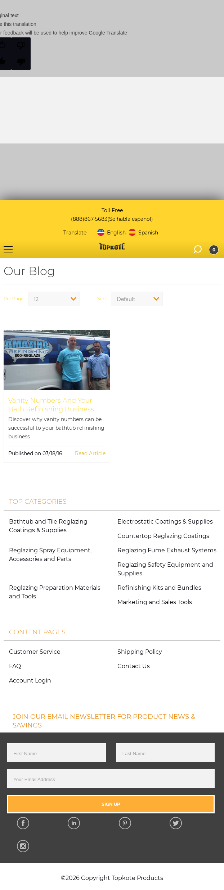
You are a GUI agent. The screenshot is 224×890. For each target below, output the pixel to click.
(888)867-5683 (89, 219)
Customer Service (35, 651)
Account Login (30, 680)
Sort (101, 298)
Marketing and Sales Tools (154, 602)
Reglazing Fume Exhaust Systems (166, 550)
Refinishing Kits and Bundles (159, 587)
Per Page (13, 298)
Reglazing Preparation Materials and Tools (54, 592)
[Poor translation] (21, 53)
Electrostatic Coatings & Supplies (165, 521)
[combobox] (54, 299)
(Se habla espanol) (130, 219)
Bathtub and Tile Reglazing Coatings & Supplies (48, 526)
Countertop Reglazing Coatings (163, 536)
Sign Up (111, 804)
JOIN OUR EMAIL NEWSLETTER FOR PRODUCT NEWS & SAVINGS (104, 721)
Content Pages (37, 632)
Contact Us (133, 666)
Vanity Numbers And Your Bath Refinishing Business (51, 404)
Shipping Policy (139, 651)
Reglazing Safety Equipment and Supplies (165, 569)
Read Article (90, 453)
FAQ (15, 666)
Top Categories (38, 501)
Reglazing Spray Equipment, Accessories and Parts (50, 554)
